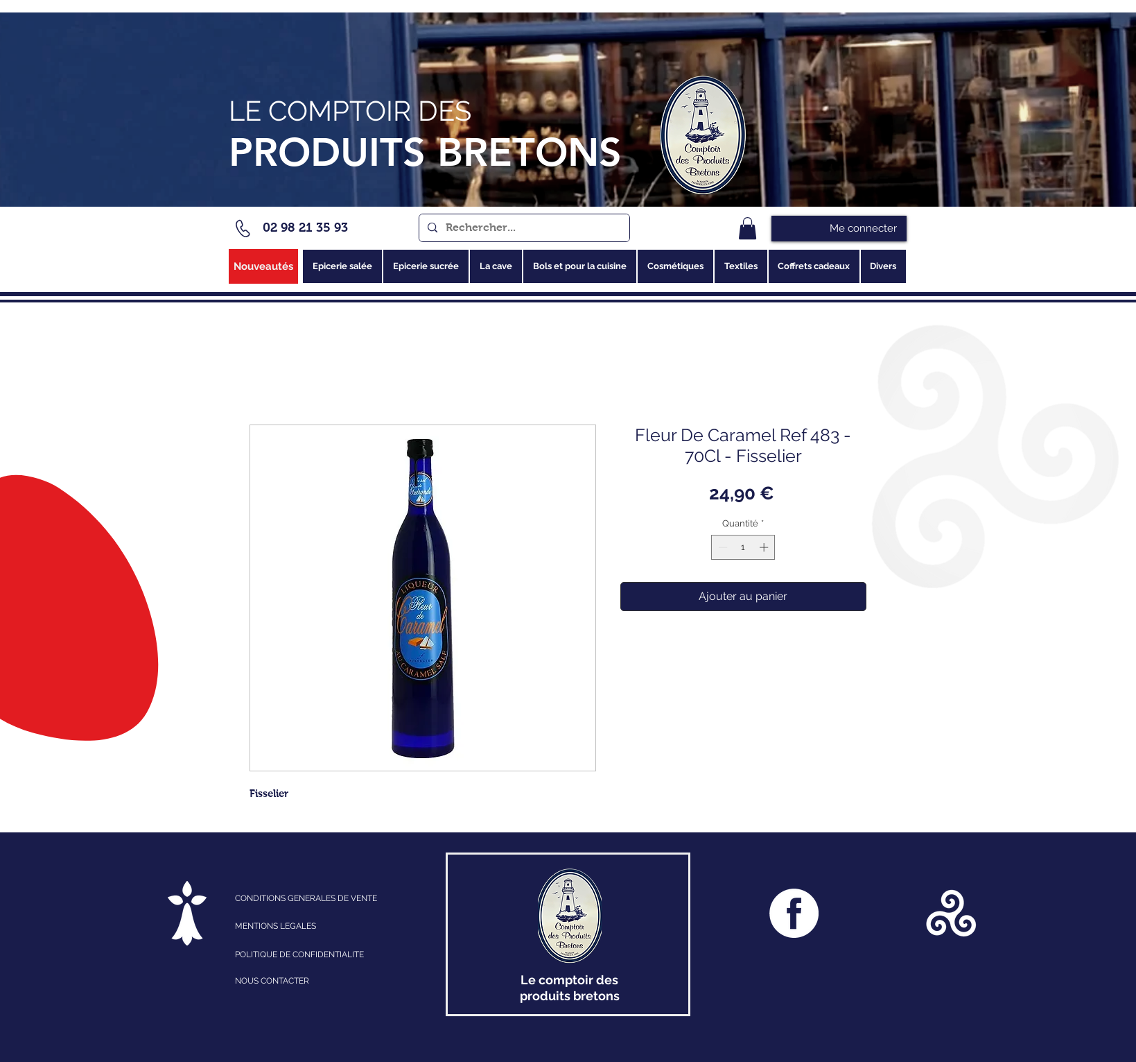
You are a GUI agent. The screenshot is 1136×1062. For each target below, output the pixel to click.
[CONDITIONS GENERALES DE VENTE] (327, 898)
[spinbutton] (743, 547)
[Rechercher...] (523, 227)
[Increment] (765, 547)
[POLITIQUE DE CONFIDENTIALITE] (313, 954)
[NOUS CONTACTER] (313, 981)
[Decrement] (721, 547)
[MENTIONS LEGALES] (295, 926)
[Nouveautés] (263, 266)
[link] (747, 228)
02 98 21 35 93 (305, 227)
